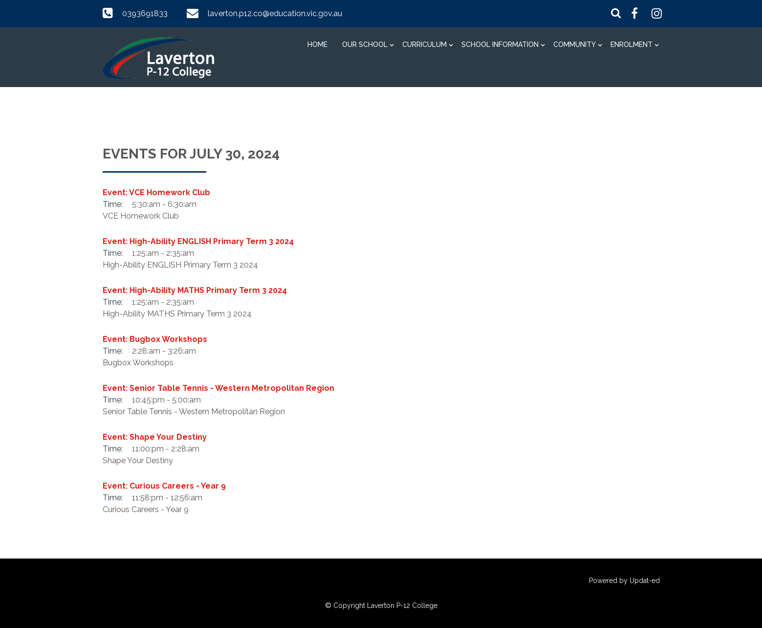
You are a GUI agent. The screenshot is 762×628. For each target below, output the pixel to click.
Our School (365, 44)
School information (500, 44)
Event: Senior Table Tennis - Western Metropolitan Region (218, 388)
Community (574, 44)
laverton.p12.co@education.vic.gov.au (275, 13)
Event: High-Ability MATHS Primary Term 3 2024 (195, 290)
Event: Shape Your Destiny (155, 437)
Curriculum (424, 44)
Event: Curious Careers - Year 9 (164, 486)
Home (317, 44)
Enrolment (631, 44)
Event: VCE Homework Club (156, 192)
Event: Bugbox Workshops (155, 339)
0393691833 (145, 13)
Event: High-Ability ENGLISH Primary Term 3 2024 (198, 241)
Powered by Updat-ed (624, 580)
